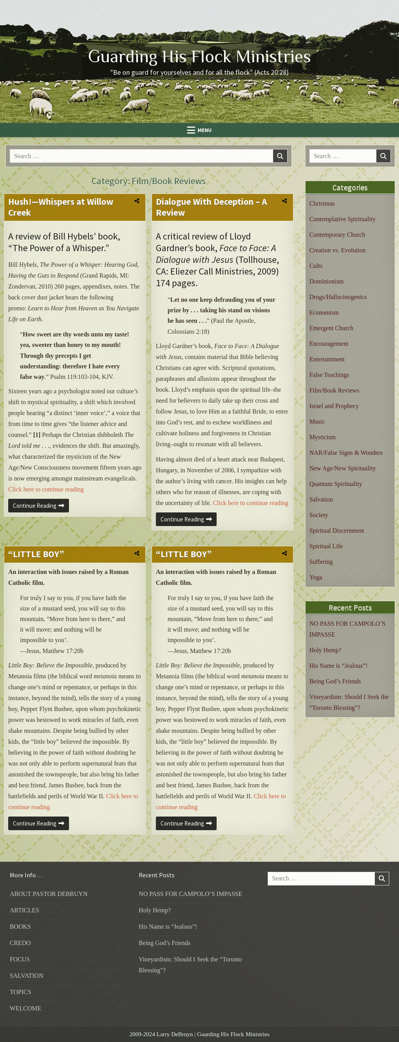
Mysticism (322, 437)
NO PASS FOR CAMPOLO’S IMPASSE (190, 894)
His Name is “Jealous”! (338, 665)
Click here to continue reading (46, 489)
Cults (316, 265)
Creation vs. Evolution (337, 250)
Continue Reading (41, 507)
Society (318, 515)
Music (317, 421)
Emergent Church (331, 328)
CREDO (20, 943)
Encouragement (328, 343)
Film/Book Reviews (334, 390)
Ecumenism (324, 312)
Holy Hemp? (325, 650)
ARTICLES (24, 910)
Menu (205, 130)
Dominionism (326, 281)
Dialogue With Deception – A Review (211, 207)
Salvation (321, 499)
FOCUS (20, 959)
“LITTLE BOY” (36, 554)
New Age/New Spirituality (342, 468)
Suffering (321, 561)
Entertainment (327, 359)
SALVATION (26, 975)
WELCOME (25, 1008)
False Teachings (329, 374)
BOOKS (20, 926)
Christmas (322, 203)
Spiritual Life (326, 546)
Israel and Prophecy (334, 406)
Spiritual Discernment (336, 530)
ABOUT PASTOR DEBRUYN (49, 894)
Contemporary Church (337, 234)
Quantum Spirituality (335, 484)
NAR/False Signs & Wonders (346, 452)
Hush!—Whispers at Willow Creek (60, 207)
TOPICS (20, 992)
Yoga (315, 577)
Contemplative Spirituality (342, 219)
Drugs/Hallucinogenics (338, 297)
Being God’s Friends (335, 681)
